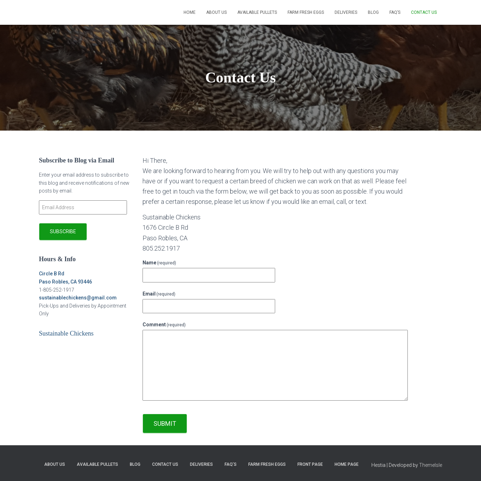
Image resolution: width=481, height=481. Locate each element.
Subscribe (63, 231)
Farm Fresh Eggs (306, 12)
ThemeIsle (430, 465)
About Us (216, 12)
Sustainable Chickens (66, 333)
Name (159, 262)
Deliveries (346, 12)
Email (159, 294)
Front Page (310, 464)
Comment (164, 324)
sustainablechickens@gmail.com (78, 297)
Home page (347, 464)
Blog (373, 12)
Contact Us (424, 12)
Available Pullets (257, 12)
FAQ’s (394, 12)
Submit (164, 423)
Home (190, 12)
